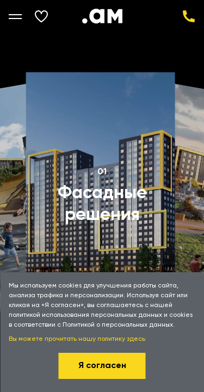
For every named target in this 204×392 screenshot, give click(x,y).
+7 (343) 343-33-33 (188, 16)
